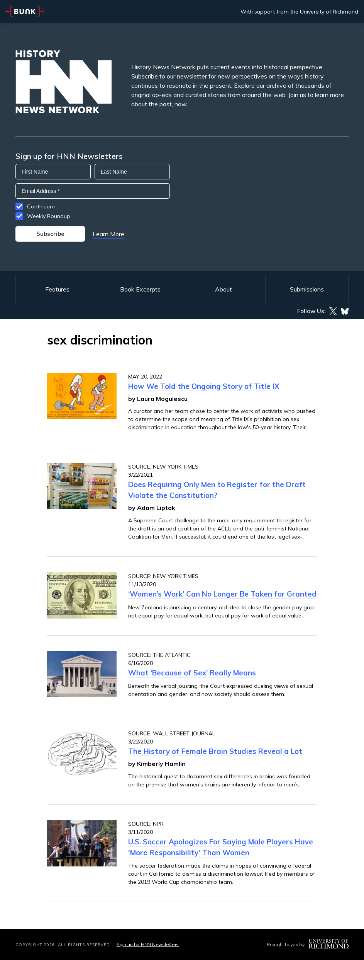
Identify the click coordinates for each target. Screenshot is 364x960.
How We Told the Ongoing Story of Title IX (203, 386)
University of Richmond (329, 11)
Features (57, 289)
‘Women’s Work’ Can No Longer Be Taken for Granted (222, 594)
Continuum (41, 206)
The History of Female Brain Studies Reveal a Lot (215, 751)
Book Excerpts (140, 289)
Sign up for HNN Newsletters (148, 944)
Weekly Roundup (48, 216)
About (223, 289)
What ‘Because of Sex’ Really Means (192, 672)
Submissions (307, 289)
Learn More (108, 234)
